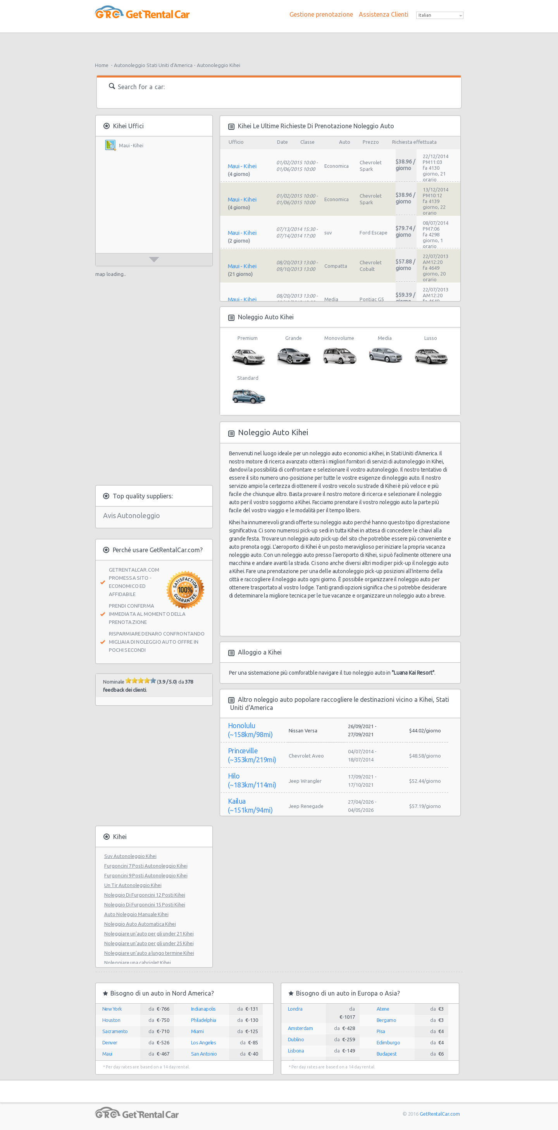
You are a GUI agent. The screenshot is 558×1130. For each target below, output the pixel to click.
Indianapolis (203, 1008)
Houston (111, 1020)
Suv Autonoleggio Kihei (130, 856)
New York (112, 1008)
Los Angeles (203, 1042)
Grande (293, 351)
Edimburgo (388, 1042)
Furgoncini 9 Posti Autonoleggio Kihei (146, 875)
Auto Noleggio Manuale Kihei (136, 914)
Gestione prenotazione (321, 14)
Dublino (296, 1039)
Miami (197, 1031)
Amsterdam (300, 1028)
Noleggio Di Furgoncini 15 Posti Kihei (144, 904)
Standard (247, 391)
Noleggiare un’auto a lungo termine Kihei (149, 953)
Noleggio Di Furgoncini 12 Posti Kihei (144, 894)
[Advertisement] (279, 44)
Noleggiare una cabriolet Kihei (137, 962)
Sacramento (115, 1031)
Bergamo (386, 1020)
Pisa (381, 1031)
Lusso (430, 351)
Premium (247, 351)
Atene (383, 1008)
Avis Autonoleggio (131, 515)
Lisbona (296, 1050)
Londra (295, 1008)
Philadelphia (203, 1020)
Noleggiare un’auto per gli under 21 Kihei (149, 933)
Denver (109, 1042)
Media (385, 351)
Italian (424, 15)
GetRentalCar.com (440, 1113)
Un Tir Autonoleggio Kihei (133, 885)
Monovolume (339, 351)
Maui (107, 1053)
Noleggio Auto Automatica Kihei (140, 924)
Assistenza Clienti (383, 14)
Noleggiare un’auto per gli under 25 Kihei (149, 943)
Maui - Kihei (131, 145)
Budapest (387, 1053)
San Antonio (204, 1053)
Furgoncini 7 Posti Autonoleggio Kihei (146, 865)
